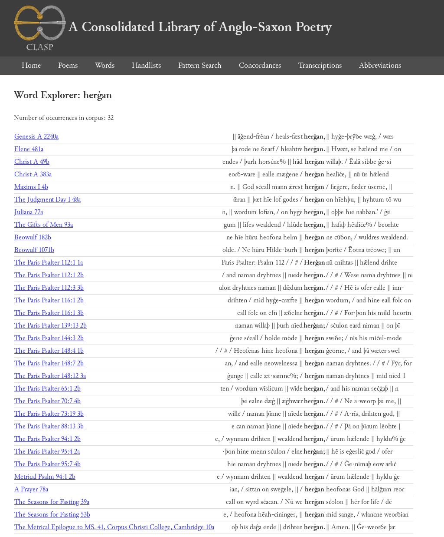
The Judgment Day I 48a (47, 200)
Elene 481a (28, 149)
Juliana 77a (28, 212)
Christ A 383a (33, 174)
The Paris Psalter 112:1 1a (48, 263)
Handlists (146, 65)
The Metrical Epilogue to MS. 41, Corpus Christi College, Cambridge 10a (114, 527)
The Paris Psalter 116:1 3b (49, 313)
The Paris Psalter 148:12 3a (50, 376)
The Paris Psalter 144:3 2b (49, 338)
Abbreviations (380, 65)
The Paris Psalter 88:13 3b (49, 426)
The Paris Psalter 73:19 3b (49, 414)
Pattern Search (200, 65)
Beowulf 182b (32, 237)
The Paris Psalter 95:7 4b (47, 464)
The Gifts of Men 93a (43, 225)
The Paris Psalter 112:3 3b (49, 288)
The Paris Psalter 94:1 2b (47, 439)
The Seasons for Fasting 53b (52, 515)
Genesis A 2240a (36, 137)
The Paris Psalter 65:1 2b (47, 389)
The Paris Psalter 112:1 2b (49, 275)
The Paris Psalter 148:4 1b (49, 351)
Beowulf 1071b (34, 250)
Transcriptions (320, 65)
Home (31, 65)
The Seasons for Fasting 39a (51, 502)
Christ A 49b (31, 162)
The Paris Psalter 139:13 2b (50, 326)
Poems (68, 65)
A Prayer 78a (31, 489)
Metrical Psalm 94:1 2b (44, 477)
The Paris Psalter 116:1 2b (49, 300)
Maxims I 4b (31, 187)
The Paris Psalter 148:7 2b (49, 363)
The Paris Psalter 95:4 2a (47, 452)
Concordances (260, 65)
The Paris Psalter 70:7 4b (47, 401)
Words (104, 65)
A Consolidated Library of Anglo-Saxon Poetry (173, 27)
